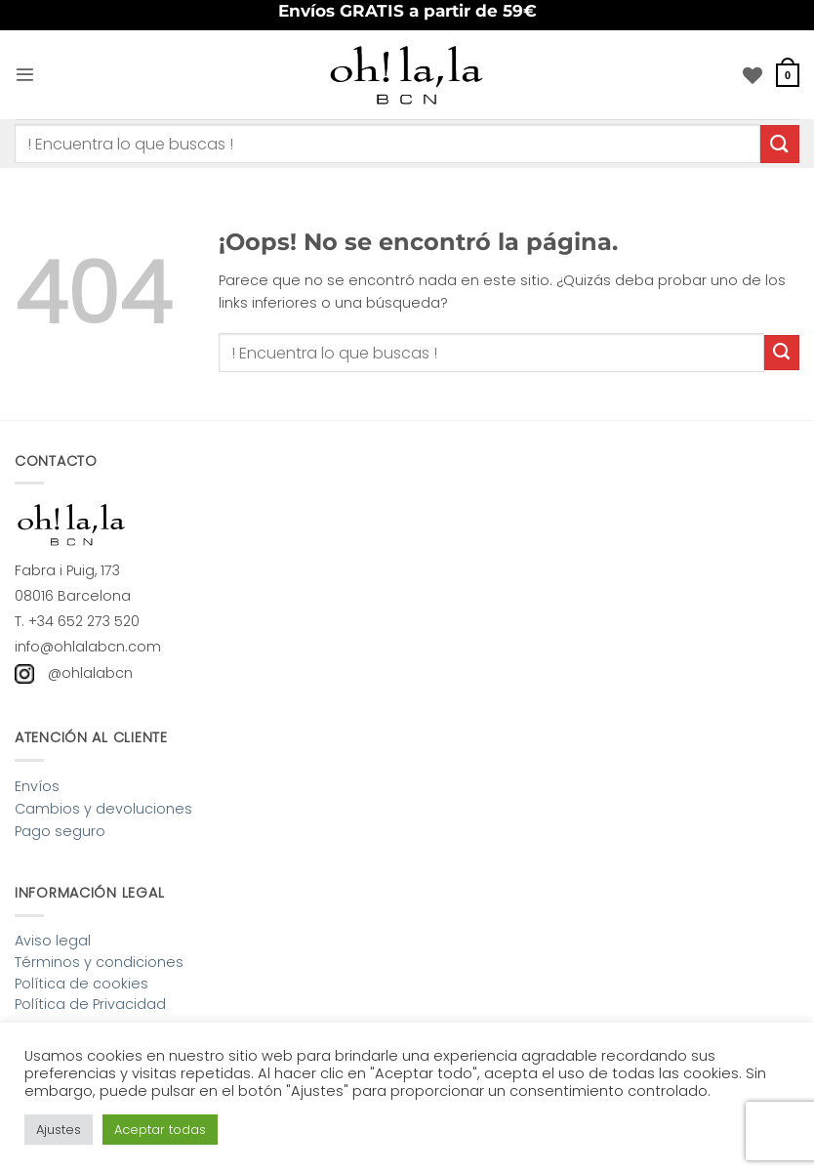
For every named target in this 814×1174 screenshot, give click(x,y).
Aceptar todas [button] (160, 1129)
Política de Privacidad (90, 1004)
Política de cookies (81, 983)
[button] (25, 74)
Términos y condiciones (99, 962)
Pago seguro (60, 831)
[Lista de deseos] (751, 75)
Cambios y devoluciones (103, 808)
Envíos (37, 786)
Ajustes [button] (58, 1129)
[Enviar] (779, 144)
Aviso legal (53, 940)
